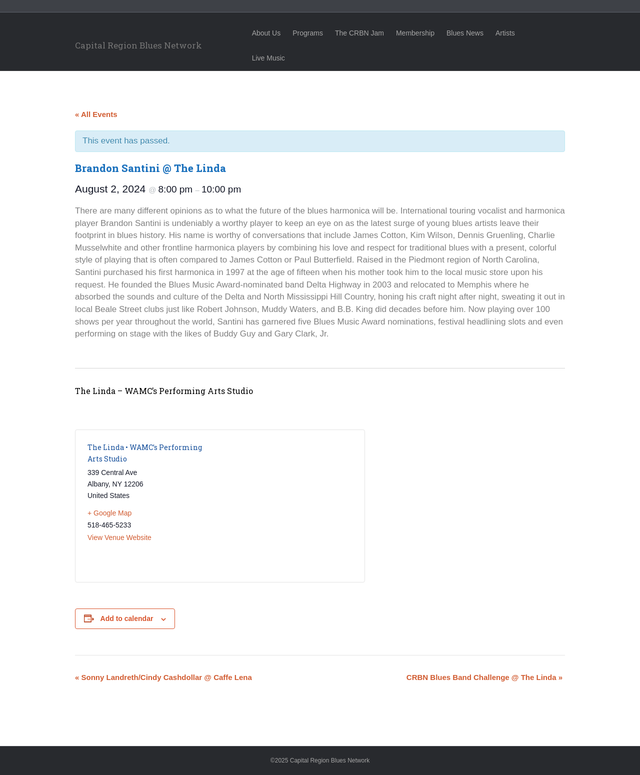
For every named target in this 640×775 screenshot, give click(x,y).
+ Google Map (110, 513)
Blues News (474, 33)
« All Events (96, 114)
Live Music (552, 33)
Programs (317, 33)
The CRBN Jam (368, 33)
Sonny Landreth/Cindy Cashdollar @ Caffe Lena (163, 677)
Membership (424, 33)
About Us (275, 33)
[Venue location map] (286, 506)
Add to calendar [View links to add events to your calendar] (127, 618)
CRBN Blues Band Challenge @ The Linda (484, 677)
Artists (514, 33)
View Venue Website (120, 538)
